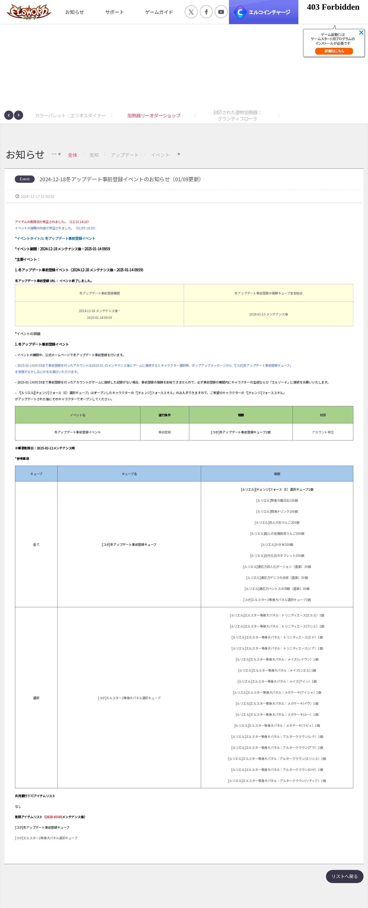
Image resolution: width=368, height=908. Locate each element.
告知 (94, 154)
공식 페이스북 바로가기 (206, 11)
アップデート (125, 154)
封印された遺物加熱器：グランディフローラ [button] (237, 115)
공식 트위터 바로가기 (191, 11)
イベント (160, 154)
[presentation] (8, 115)
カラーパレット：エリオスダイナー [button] (70, 115)
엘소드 (27, 12)
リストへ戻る (344, 876)
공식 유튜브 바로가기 (221, 11)
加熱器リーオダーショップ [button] (153, 115)
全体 (72, 154)
